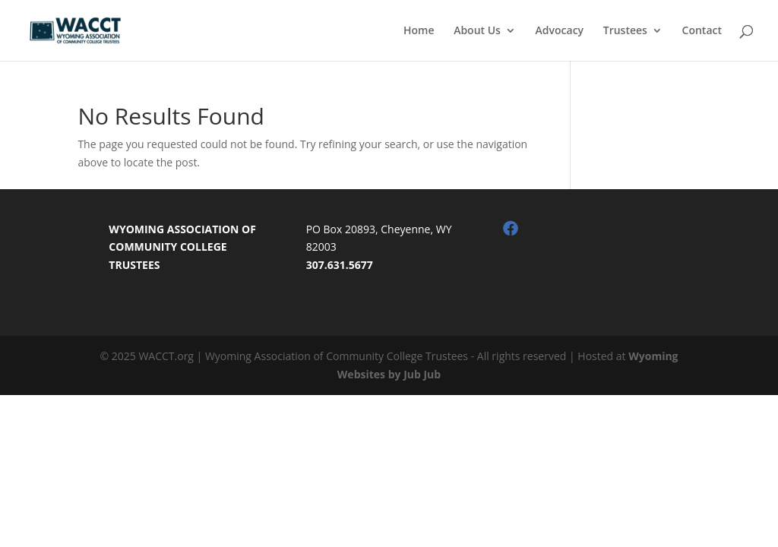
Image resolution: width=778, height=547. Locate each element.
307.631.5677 (339, 265)
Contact (702, 31)
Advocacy (560, 31)
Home (419, 31)
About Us (477, 31)
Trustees (625, 31)
